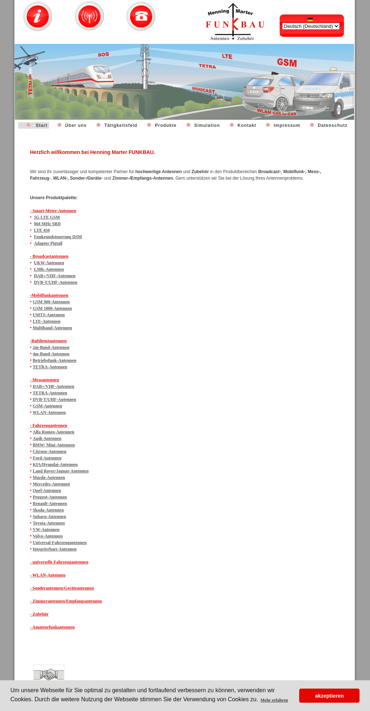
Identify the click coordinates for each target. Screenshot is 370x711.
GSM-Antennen (47, 405)
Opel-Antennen (47, 490)
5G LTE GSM (47, 217)
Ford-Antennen (47, 458)
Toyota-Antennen (49, 523)
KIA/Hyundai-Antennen (55, 464)
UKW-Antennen (49, 262)
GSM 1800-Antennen (52, 308)
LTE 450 (42, 230)
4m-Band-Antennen (51, 353)
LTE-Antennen (47, 321)
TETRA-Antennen (50, 366)
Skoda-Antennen (48, 510)
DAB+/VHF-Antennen (55, 275)
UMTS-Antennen (49, 314)
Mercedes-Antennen (51, 484)
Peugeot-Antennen (50, 497)
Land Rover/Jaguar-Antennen (61, 471)
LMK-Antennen (49, 269)
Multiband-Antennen (52, 327)
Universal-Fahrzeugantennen (60, 542)
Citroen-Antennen (49, 451)
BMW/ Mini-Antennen (54, 444)
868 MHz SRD (47, 223)
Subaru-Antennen (49, 516)
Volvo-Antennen (48, 536)
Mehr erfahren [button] (274, 700)
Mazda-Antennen (49, 477)
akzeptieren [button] (329, 696)
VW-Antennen (46, 529)
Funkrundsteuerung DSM (58, 236)
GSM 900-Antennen (51, 301)
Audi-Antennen (47, 438)
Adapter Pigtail (48, 243)
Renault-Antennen (50, 503)
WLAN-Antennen (49, 412)
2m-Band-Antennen (51, 347)
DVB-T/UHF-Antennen (55, 282)
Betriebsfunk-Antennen (55, 360)
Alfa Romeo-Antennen (53, 431)
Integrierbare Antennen (55, 549)
